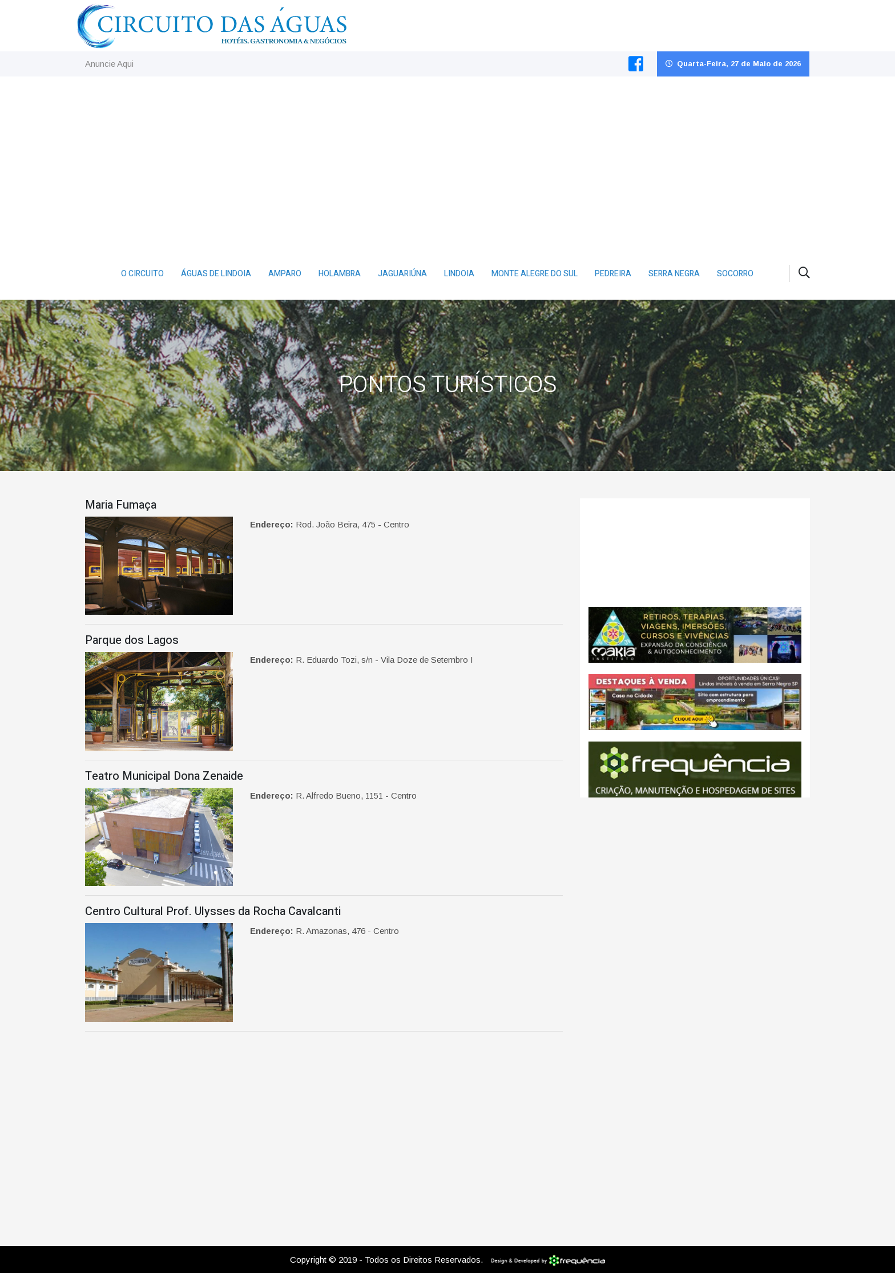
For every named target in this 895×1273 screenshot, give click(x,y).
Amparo (284, 274)
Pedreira (613, 274)
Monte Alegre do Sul (534, 274)
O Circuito (142, 274)
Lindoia (459, 274)
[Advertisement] (447, 162)
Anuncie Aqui (109, 64)
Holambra (340, 274)
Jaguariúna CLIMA (694, 552)
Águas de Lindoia (216, 274)
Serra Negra (674, 274)
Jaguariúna (402, 274)
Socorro (735, 274)
